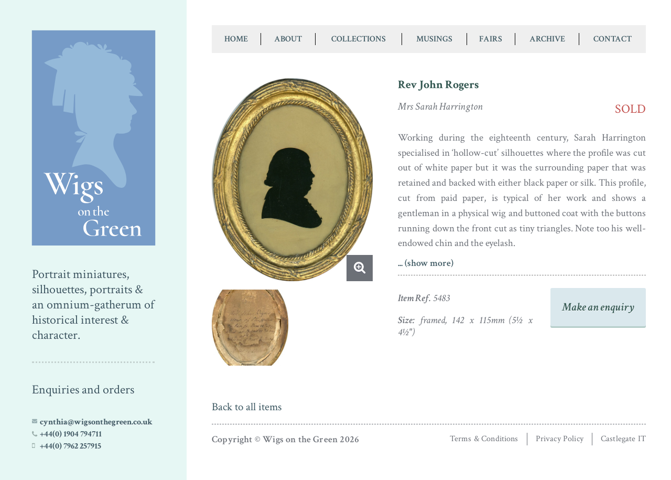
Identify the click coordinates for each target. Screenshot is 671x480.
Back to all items (247, 407)
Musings (434, 39)
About (288, 39)
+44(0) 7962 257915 (70, 446)
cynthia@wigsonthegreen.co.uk (96, 422)
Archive (547, 39)
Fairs (490, 39)
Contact (612, 39)
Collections (358, 39)
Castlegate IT (623, 438)
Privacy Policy (559, 438)
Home (236, 39)
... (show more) (425, 263)
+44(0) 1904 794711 (71, 434)
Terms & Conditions (484, 438)
